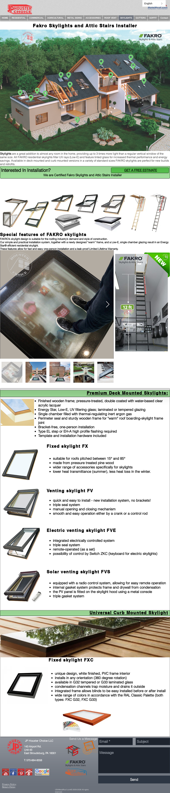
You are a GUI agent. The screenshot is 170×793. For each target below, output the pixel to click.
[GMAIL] (29, 772)
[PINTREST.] (21, 772)
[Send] (134, 779)
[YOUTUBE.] (5, 772)
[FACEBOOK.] (13, 772)
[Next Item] (108, 304)
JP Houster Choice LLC (39, 740)
